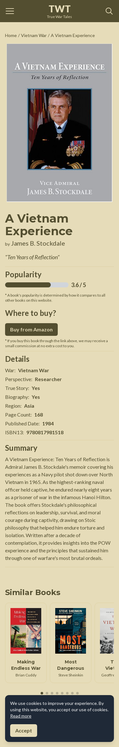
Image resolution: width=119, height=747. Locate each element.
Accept (23, 730)
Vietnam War (34, 35)
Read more (20, 716)
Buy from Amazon (31, 329)
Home (11, 35)
